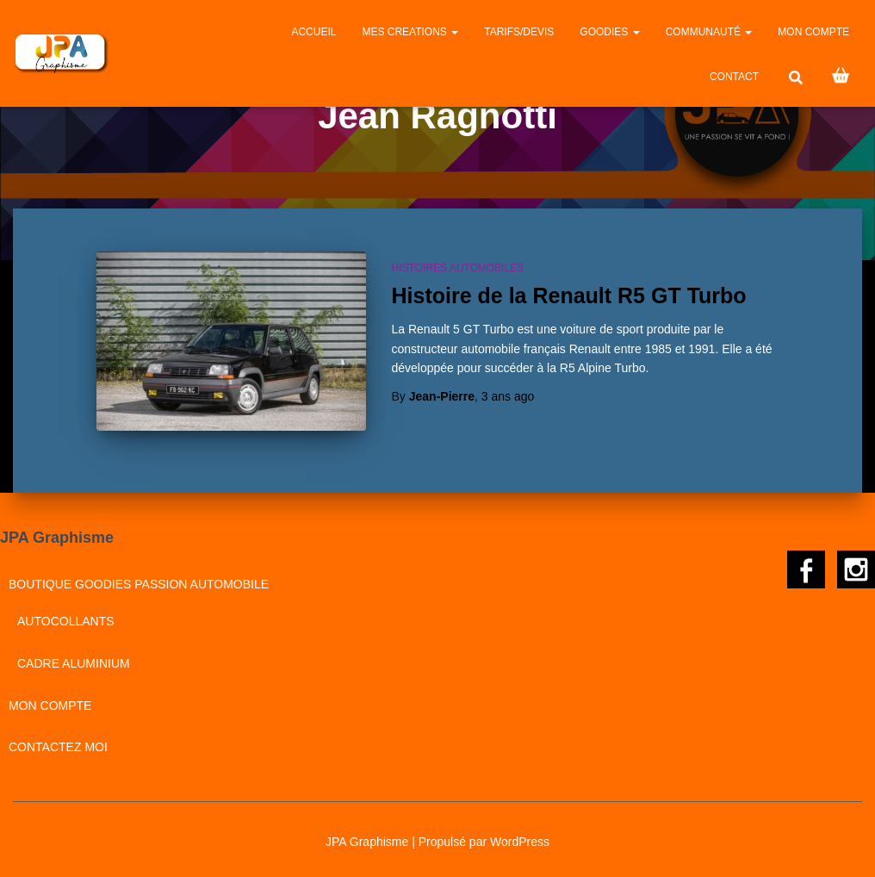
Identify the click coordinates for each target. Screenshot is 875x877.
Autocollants (66, 621)
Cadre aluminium (73, 663)
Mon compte (813, 32)
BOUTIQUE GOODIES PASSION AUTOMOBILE (139, 584)
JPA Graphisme (367, 842)
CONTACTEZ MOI (58, 747)
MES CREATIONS (410, 32)
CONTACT (734, 77)
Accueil (313, 32)
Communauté (709, 32)
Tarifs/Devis (519, 32)
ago (508, 396)
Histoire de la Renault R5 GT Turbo (569, 295)
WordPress (519, 842)
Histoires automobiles (458, 268)
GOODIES (609, 32)
